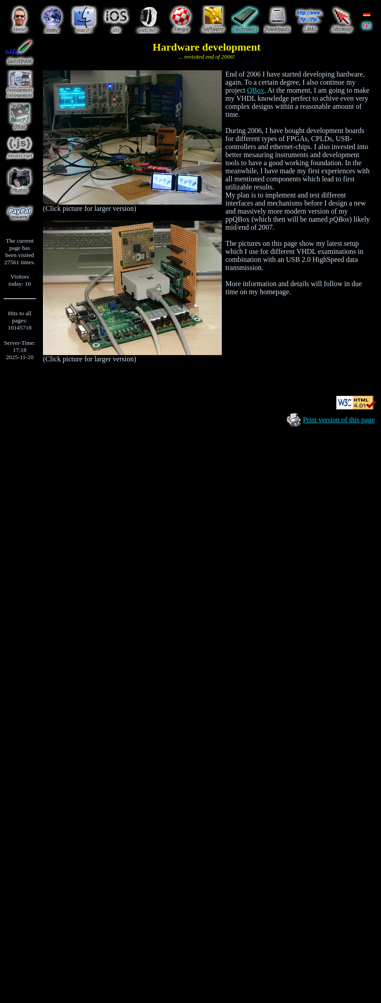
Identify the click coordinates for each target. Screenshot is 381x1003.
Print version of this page (339, 420)
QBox (255, 90)
